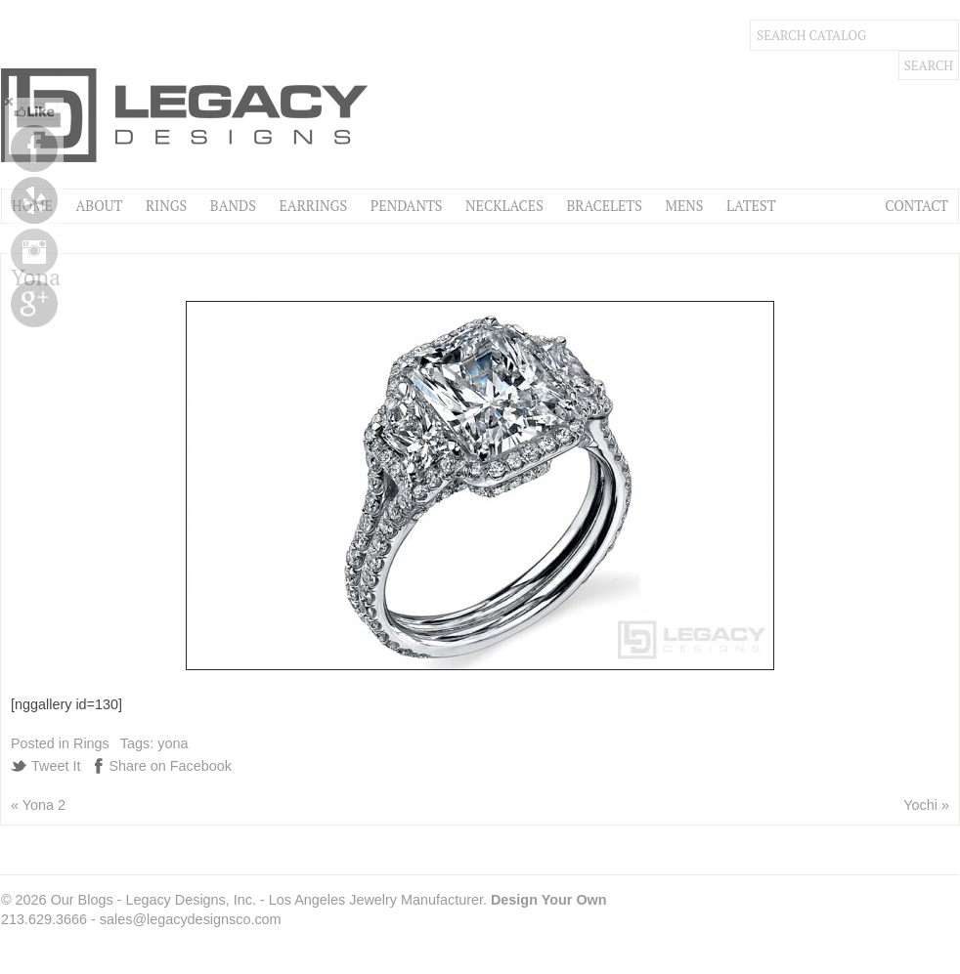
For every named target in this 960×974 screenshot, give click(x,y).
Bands (233, 205)
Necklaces (504, 205)
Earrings (313, 205)
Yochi (920, 805)
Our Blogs (82, 900)
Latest (750, 205)
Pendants (407, 205)
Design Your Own (549, 900)
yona (172, 743)
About (98, 205)
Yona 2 (43, 805)
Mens (684, 205)
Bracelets (604, 205)
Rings (166, 205)
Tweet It (55, 766)
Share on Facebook (170, 766)
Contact (916, 205)
